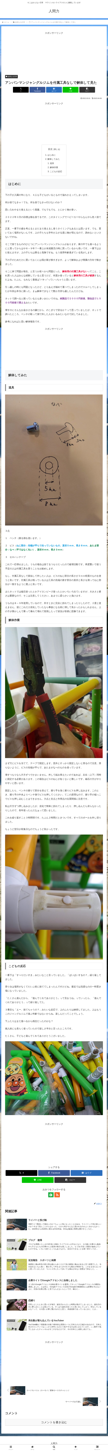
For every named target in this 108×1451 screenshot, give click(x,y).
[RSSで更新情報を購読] (56, 1194)
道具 (52, 163)
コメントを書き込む (54, 1422)
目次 (50, 149)
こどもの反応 (56, 171)
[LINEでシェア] (70, 90)
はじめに (52, 155)
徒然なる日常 (11, 76)
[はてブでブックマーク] (54, 90)
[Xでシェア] (21, 90)
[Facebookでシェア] (37, 90)
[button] (87, 90)
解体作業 (54, 167)
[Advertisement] (54, 53)
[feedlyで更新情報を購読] (51, 1194)
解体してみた (54, 159)
